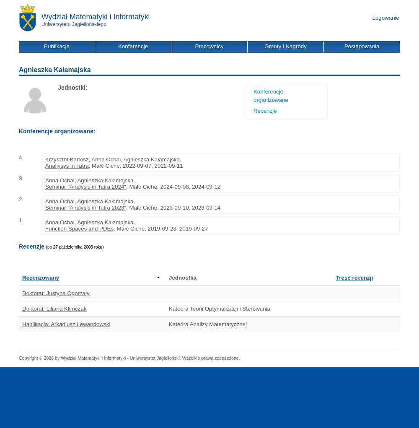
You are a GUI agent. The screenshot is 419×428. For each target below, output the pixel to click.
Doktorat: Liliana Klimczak (54, 309)
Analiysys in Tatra (66, 166)
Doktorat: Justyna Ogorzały (56, 293)
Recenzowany (91, 278)
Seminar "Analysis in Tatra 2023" (85, 208)
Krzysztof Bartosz (67, 159)
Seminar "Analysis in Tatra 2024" (85, 187)
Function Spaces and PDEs (79, 229)
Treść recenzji (354, 278)
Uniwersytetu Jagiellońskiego (73, 24)
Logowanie (385, 18)
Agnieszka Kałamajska (152, 159)
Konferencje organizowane (270, 95)
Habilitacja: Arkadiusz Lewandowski (66, 324)
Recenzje (265, 111)
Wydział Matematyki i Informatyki (95, 17)
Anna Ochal (106, 159)
